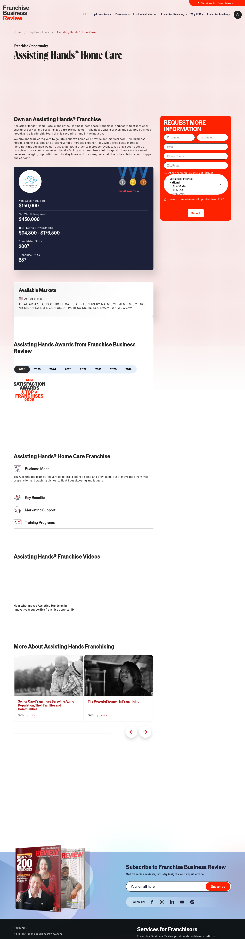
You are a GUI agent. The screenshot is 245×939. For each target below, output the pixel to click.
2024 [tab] (52, 369)
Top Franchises (39, 32)
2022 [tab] (83, 369)
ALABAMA (196, 186)
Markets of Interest (196, 179)
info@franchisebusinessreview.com (38, 934)
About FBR (20, 927)
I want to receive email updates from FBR (196, 199)
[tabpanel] (83, 391)
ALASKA (196, 190)
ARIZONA (196, 194)
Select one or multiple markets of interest (196, 183)
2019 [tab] (128, 369)
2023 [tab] (68, 369)
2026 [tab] (22, 369)
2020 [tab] (113, 369)
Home (18, 32)
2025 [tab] (37, 369)
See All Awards (128, 191)
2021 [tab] (98, 369)
